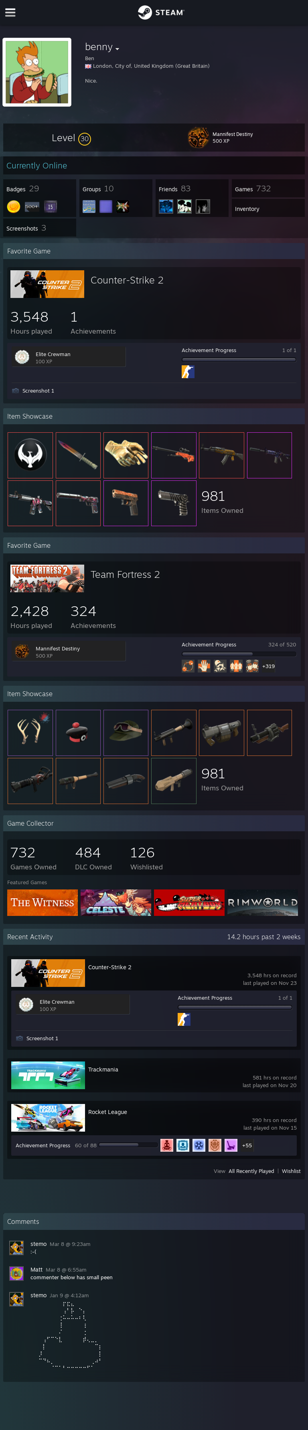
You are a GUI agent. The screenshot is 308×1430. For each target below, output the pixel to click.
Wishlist (291, 1171)
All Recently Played (251, 1171)
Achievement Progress (209, 350)
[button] (71, 138)
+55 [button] (247, 1145)
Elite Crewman (53, 354)
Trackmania (103, 1069)
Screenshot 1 (38, 390)
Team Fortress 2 (125, 574)
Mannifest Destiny (58, 648)
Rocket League (107, 1111)
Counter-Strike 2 (127, 280)
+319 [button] (268, 666)
